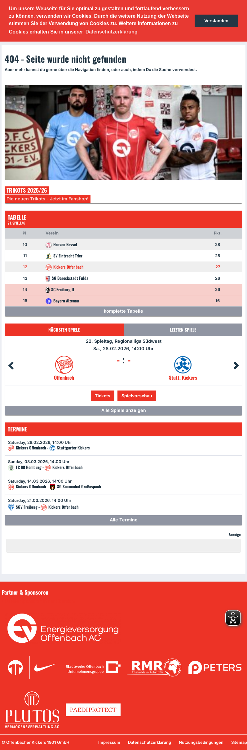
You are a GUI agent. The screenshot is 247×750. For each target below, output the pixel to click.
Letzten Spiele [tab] (183, 329)
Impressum (109, 742)
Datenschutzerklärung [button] (112, 31)
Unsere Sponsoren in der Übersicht (40, 601)
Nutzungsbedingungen (201, 742)
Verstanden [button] (216, 20)
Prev (11, 365)
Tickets (102, 395)
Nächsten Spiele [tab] (64, 329)
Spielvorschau (136, 395)
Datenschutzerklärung (149, 742)
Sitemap (239, 742)
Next (236, 365)
